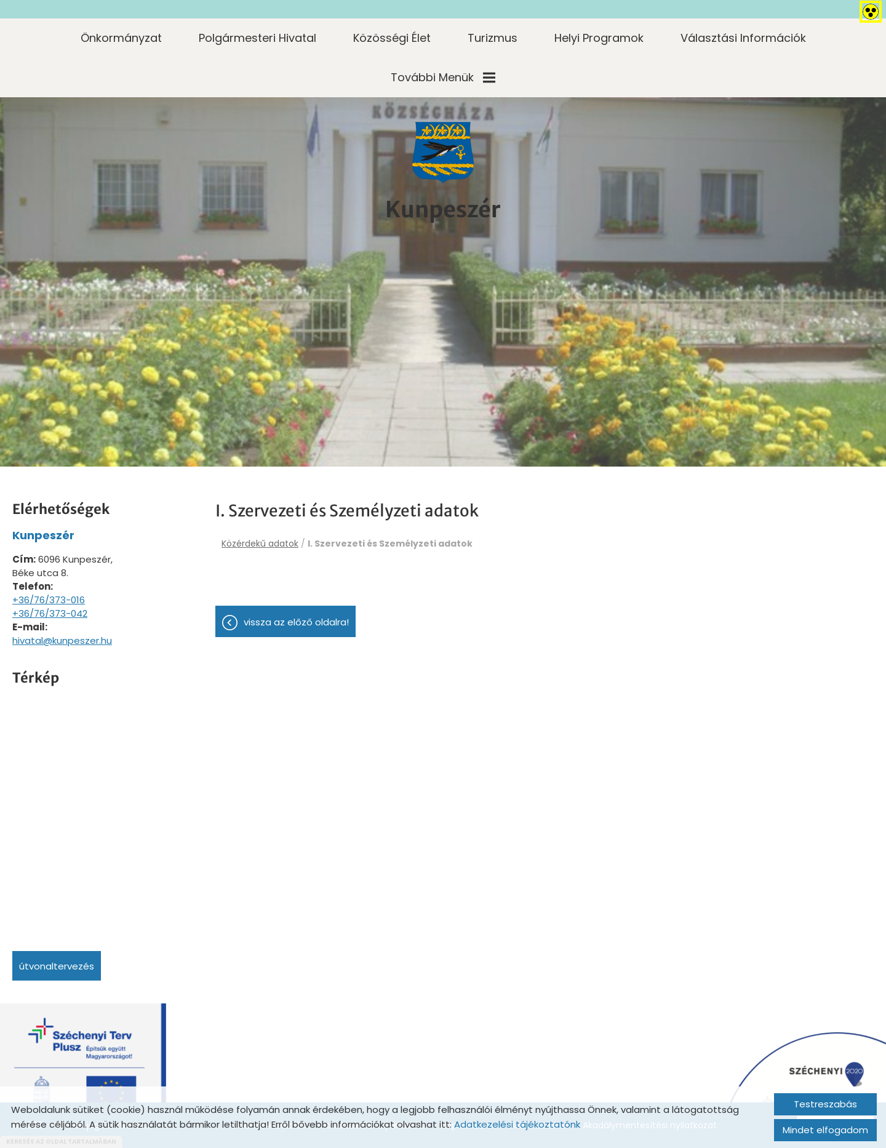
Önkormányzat (121, 38)
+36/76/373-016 (48, 599)
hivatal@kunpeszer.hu (62, 640)
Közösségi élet (392, 38)
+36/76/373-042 (49, 613)
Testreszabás (825, 1104)
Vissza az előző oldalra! (296, 622)
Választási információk (743, 38)
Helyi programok (599, 38)
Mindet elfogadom (825, 1129)
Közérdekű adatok (260, 543)
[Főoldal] (443, 152)
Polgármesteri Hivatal (257, 38)
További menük (443, 77)
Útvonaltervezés (56, 966)
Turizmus (492, 38)
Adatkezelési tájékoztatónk (517, 1124)
